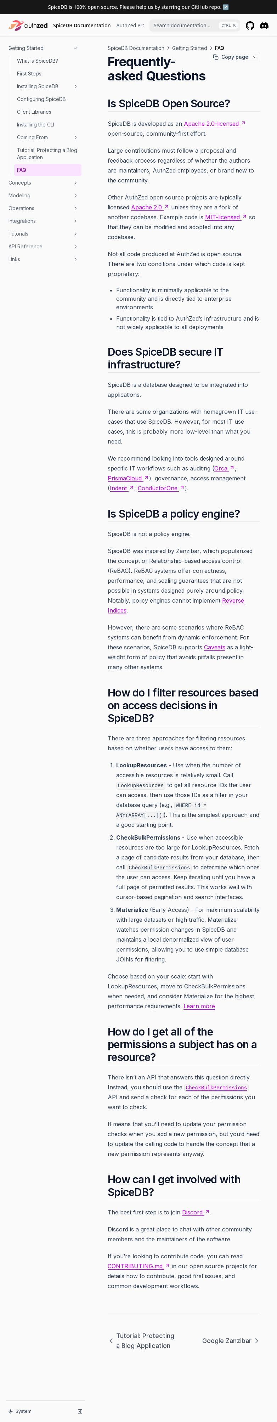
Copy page (230, 57)
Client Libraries (34, 112)
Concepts (44, 183)
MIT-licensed (226, 217)
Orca (224, 468)
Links (44, 259)
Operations (44, 208)
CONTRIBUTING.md (139, 1266)
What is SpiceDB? (37, 61)
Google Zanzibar (231, 1340)
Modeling (44, 195)
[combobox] (194, 25)
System (20, 1411)
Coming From (48, 137)
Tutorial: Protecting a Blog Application (47, 153)
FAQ (21, 170)
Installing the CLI (35, 125)
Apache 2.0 (150, 207)
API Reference (44, 246)
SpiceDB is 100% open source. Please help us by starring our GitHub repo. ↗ (138, 7)
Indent (122, 488)
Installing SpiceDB (48, 86)
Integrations (44, 221)
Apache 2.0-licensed (215, 123)
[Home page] (28, 25)
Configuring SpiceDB (41, 99)
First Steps (29, 73)
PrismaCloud (128, 478)
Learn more (199, 1006)
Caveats (214, 647)
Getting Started (44, 48)
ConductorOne (161, 488)
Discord (196, 1212)
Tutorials (44, 234)
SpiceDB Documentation (82, 25)
